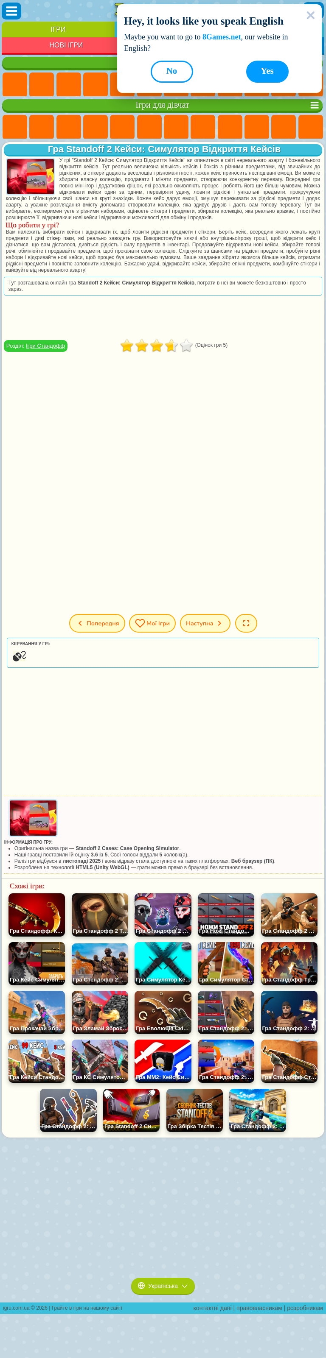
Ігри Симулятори (68, 85)
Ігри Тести (122, 127)
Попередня (96, 623)
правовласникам (259, 1308)
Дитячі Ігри (95, 85)
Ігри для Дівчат (41, 85)
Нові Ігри (66, 45)
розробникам (305, 1308)
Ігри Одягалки (283, 127)
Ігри (58, 29)
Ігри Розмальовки (203, 127)
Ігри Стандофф (45, 346)
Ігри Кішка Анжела (230, 127)
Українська (163, 1286)
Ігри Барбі (95, 127)
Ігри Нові (15, 85)
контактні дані (213, 1308)
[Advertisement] (163, 317)
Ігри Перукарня (310, 127)
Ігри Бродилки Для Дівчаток (176, 127)
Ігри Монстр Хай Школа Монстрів (149, 127)
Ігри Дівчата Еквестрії (41, 127)
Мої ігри (152, 623)
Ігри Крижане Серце (256, 127)
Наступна (205, 623)
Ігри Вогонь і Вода (68, 127)
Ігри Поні (15, 127)
